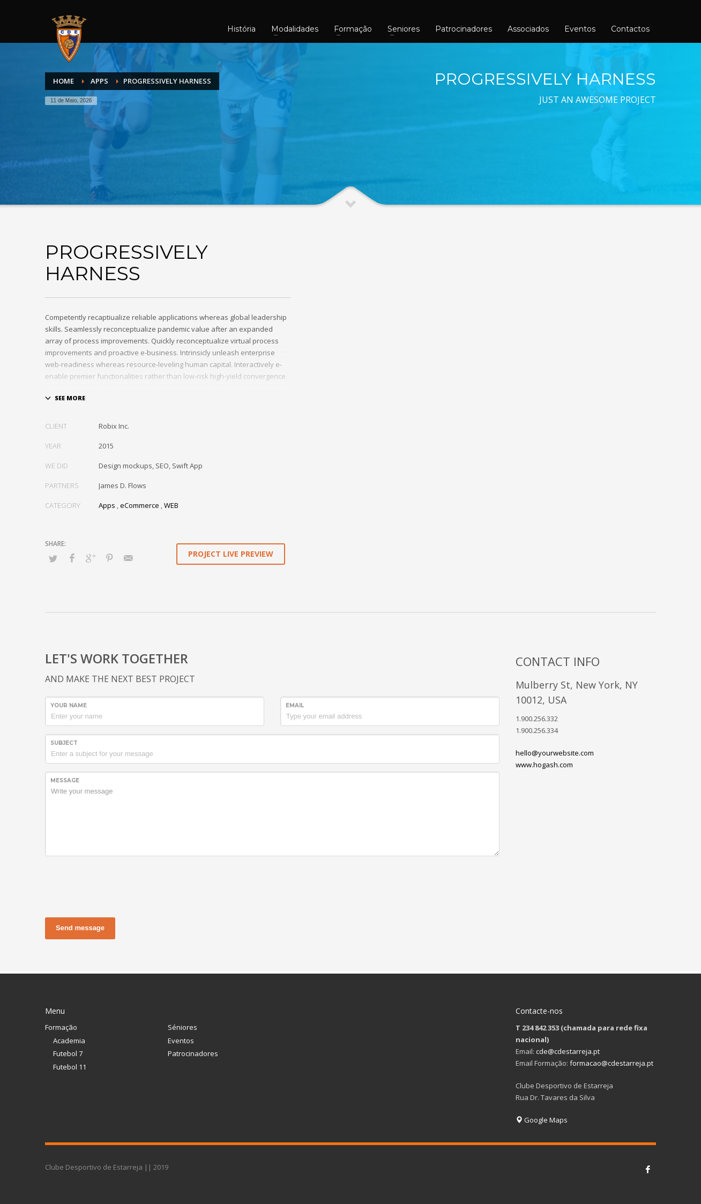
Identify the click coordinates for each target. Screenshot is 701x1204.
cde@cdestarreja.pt (568, 1051)
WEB (171, 505)
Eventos (181, 1040)
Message (64, 780)
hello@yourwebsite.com (555, 753)
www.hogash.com (544, 764)
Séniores (182, 1027)
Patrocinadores (193, 1053)
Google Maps (542, 1120)
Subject (64, 742)
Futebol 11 (69, 1067)
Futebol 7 (68, 1053)
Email (295, 705)
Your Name (68, 705)
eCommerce (139, 505)
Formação (61, 1027)
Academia (69, 1040)
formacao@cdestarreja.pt (611, 1063)
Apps (107, 505)
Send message (80, 928)
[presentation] (126, 885)
